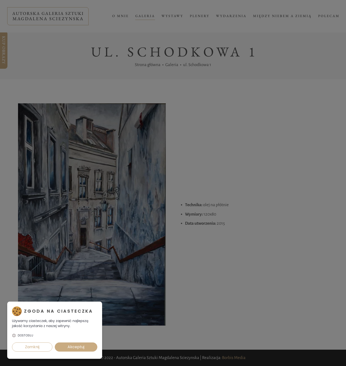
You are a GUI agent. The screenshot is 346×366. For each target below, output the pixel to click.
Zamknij (32, 347)
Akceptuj (76, 347)
